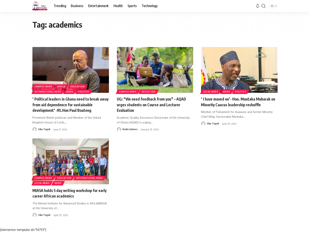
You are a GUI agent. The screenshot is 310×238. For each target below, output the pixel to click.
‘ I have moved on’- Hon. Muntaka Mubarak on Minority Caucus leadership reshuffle (237, 104)
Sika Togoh (44, 134)
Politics (88, 91)
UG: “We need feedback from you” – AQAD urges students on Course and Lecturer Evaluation (150, 104)
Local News (212, 91)
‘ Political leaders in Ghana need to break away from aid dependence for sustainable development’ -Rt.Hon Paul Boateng (70, 107)
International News (49, 91)
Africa (63, 85)
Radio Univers (130, 129)
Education (81, 85)
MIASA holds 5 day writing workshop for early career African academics (69, 198)
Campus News (44, 85)
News (73, 91)
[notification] (258, 6)
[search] (264, 6)
